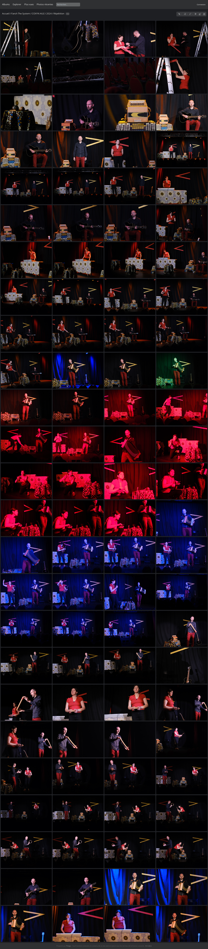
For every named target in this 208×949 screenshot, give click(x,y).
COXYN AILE (38, 13)
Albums (6, 4)
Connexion (201, 4)
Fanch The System (20, 13)
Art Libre (148, 946)
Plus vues (29, 4)
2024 (49, 13)
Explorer (17, 4)
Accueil (5, 13)
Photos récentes (45, 4)
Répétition (59, 13)
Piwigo (68, 946)
